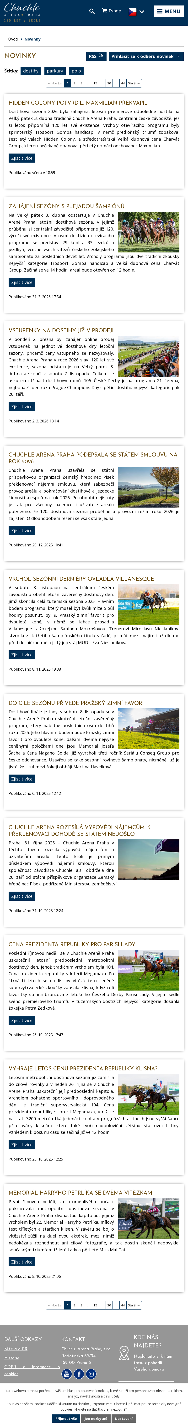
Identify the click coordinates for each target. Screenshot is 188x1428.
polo (76, 71)
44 (123, 83)
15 (95, 83)
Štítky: (11, 71)
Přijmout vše (66, 1418)
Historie (11, 1358)
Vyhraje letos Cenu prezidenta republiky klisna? (83, 1069)
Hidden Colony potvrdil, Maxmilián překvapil (78, 103)
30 (109, 83)
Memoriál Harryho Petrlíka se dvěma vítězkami (81, 1193)
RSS (96, 56)
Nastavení (124, 1418)
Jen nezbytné (96, 1418)
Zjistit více (21, 158)
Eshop (115, 11)
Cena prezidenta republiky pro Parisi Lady (72, 945)
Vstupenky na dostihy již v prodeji (61, 331)
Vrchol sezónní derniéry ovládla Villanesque (81, 579)
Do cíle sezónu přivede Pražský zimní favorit (78, 703)
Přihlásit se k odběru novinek (146, 56)
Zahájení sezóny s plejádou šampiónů (66, 207)
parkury (55, 71)
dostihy (30, 71)
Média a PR (15, 1349)
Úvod (13, 39)
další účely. (112, 1396)
